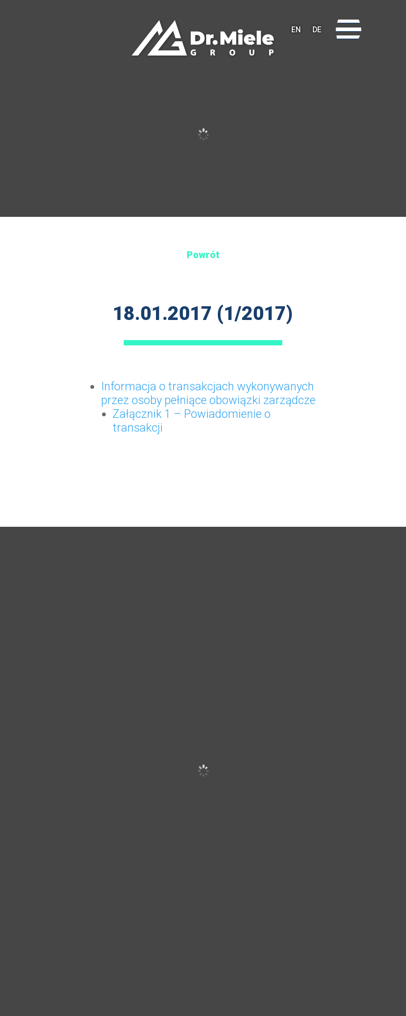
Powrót (203, 254)
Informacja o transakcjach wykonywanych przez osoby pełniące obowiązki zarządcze (208, 393)
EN (296, 29)
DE (316, 29)
